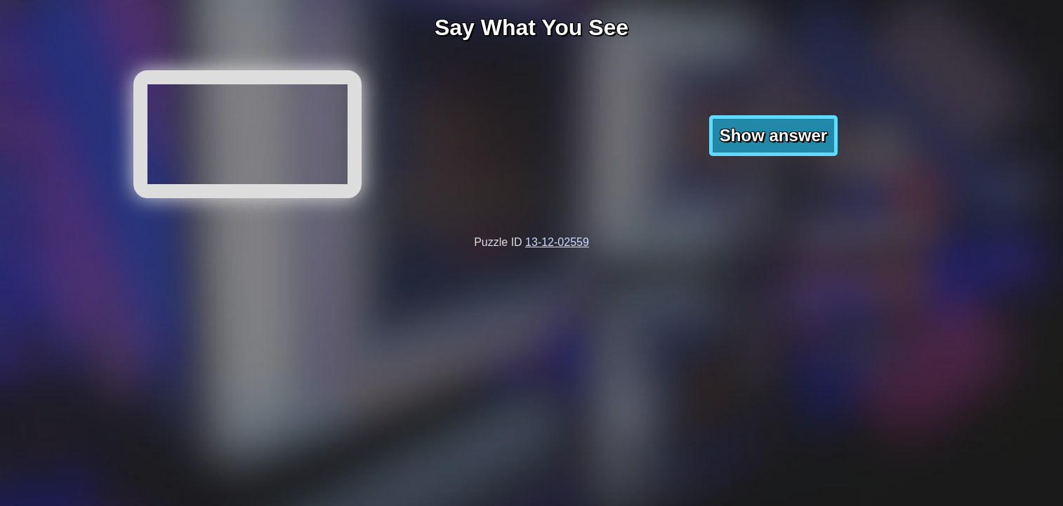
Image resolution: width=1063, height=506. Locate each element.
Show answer (773, 135)
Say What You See (531, 27)
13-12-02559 (557, 242)
